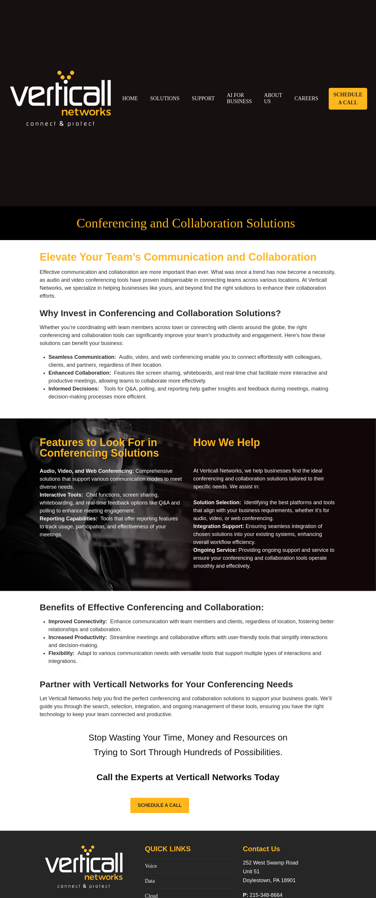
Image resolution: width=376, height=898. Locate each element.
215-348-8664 (266, 895)
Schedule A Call (347, 98)
